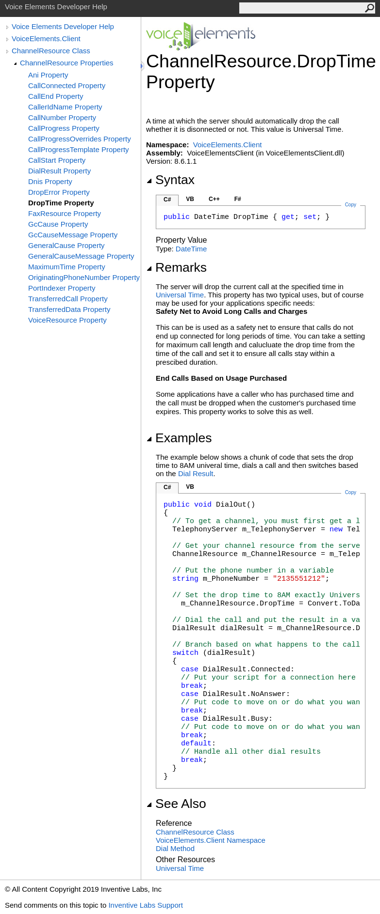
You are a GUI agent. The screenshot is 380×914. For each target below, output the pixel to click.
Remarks (176, 267)
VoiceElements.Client (46, 38)
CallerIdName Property (65, 107)
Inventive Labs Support (145, 905)
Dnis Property (50, 181)
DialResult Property (59, 171)
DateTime (191, 249)
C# (167, 199)
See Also (176, 803)
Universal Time (180, 295)
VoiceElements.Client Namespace (210, 840)
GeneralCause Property (66, 245)
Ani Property (48, 75)
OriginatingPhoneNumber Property (84, 277)
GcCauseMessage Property (72, 235)
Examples (179, 438)
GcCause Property (58, 224)
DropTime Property (61, 203)
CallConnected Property (66, 85)
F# (237, 199)
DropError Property (59, 192)
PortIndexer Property (61, 288)
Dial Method (175, 848)
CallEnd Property (55, 96)
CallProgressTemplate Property (78, 149)
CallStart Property (56, 160)
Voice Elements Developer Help (63, 26)
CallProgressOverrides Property (79, 139)
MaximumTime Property (66, 267)
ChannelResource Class (51, 50)
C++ (214, 199)
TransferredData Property (69, 309)
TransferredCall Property (68, 298)
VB (190, 199)
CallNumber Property (62, 117)
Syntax (170, 179)
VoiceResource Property (67, 320)
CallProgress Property (63, 128)
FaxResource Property (64, 213)
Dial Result (196, 473)
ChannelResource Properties (67, 63)
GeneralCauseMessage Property (81, 256)
